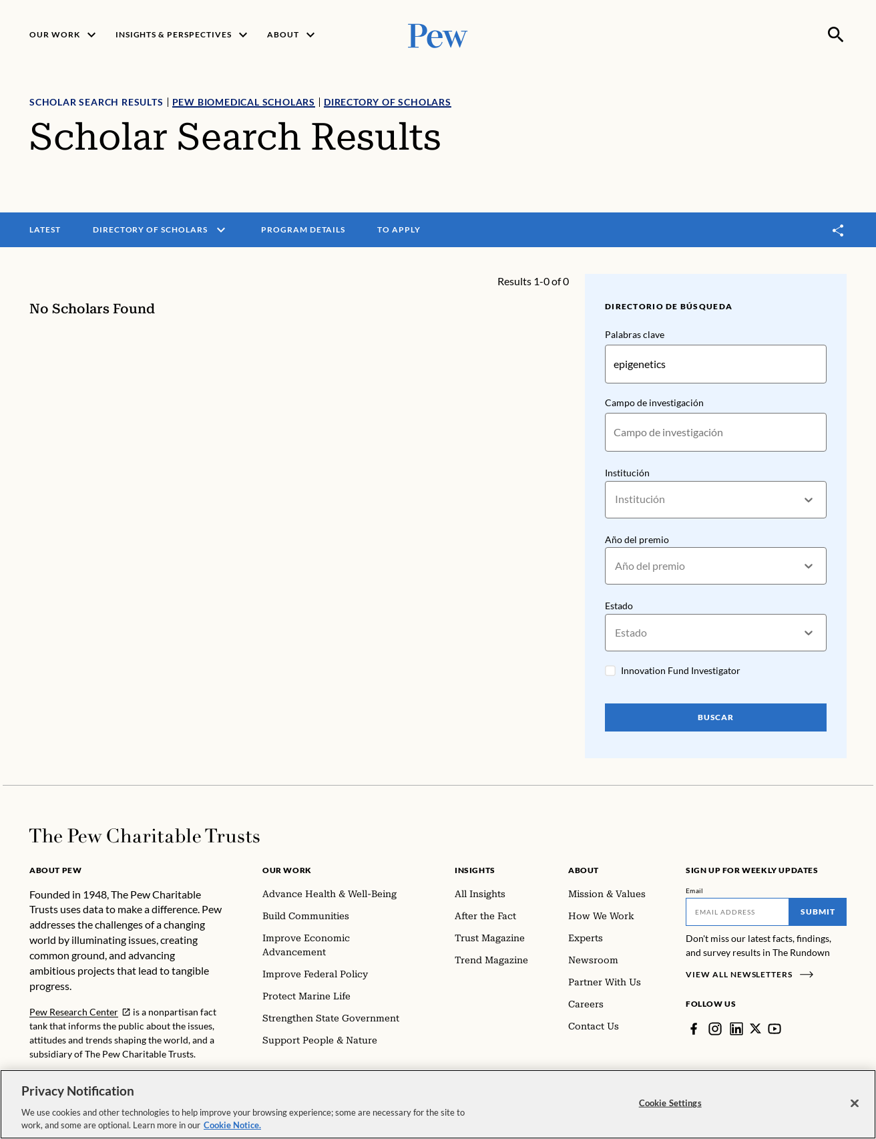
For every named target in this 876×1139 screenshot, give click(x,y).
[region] (438, 1104)
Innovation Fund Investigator (680, 670)
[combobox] (616, 499)
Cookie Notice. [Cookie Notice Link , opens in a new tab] (232, 1125)
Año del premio (637, 539)
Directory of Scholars (387, 102)
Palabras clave (634, 334)
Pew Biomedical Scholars (243, 102)
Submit (818, 912)
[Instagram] (715, 1029)
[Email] (737, 912)
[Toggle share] (839, 230)
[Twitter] (756, 1029)
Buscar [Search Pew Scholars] (716, 717)
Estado (619, 606)
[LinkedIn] (736, 1029)
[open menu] (221, 230)
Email (695, 890)
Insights (475, 870)
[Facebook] (694, 1029)
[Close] (854, 1103)
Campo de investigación (654, 402)
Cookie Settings (670, 1103)
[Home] (144, 835)
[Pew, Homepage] (438, 34)
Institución (627, 472)
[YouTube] (775, 1029)
